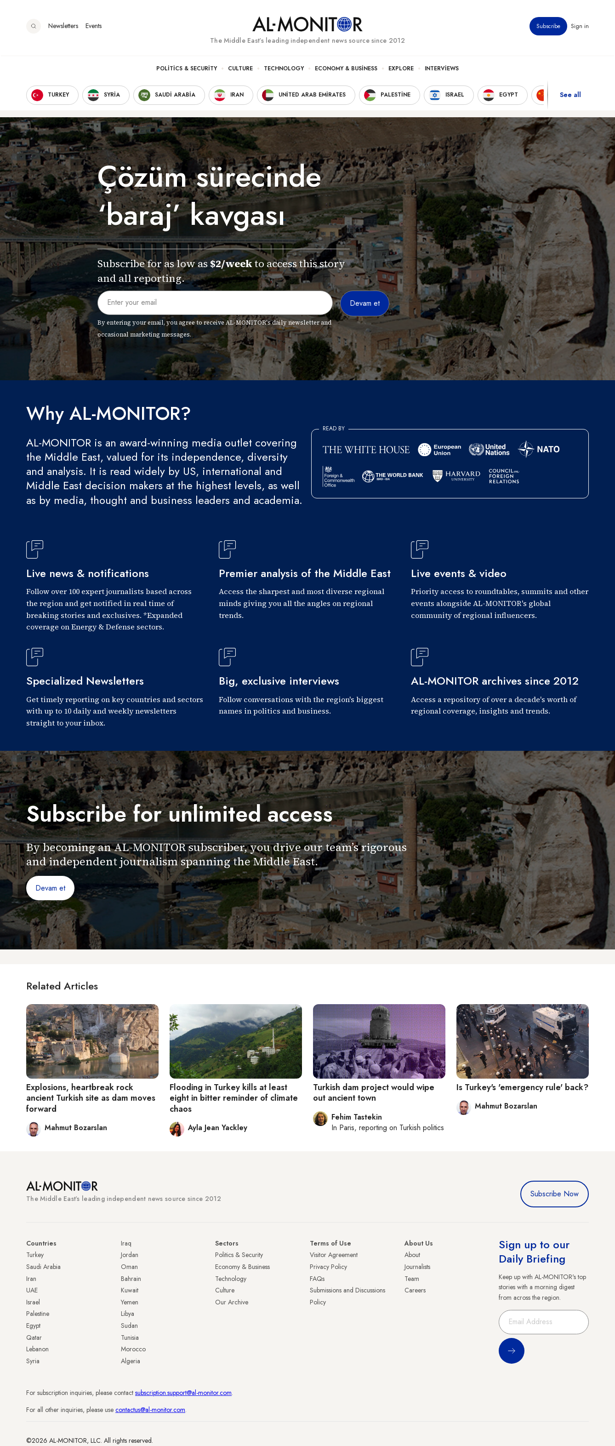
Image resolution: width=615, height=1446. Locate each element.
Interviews (442, 69)
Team (411, 1278)
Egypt (33, 1325)
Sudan (129, 1325)
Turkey (35, 1254)
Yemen (129, 1302)
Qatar (34, 1337)
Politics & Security (186, 69)
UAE (32, 1290)
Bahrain (131, 1278)
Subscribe (548, 27)
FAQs (317, 1278)
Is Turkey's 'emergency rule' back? (522, 1087)
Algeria (130, 1361)
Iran (31, 1278)
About (412, 1254)
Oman (129, 1266)
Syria (33, 1361)
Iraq (126, 1243)
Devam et (50, 888)
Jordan (129, 1254)
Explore (401, 69)
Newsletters (63, 27)
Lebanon (37, 1349)
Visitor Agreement (334, 1254)
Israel (33, 1302)
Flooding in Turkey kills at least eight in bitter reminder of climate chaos (234, 1098)
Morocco (133, 1349)
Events (93, 27)
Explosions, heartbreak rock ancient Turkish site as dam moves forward (90, 1098)
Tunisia (130, 1337)
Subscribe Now (554, 1194)
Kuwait (129, 1290)
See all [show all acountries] (570, 96)
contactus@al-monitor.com (150, 1409)
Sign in (580, 27)
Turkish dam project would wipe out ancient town (373, 1092)
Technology (284, 69)
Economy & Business (346, 69)
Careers (415, 1290)
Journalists (417, 1266)
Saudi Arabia (43, 1266)
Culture (240, 69)
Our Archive (231, 1302)
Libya (127, 1313)
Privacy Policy (328, 1266)
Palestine (37, 1313)
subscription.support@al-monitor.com (183, 1392)
